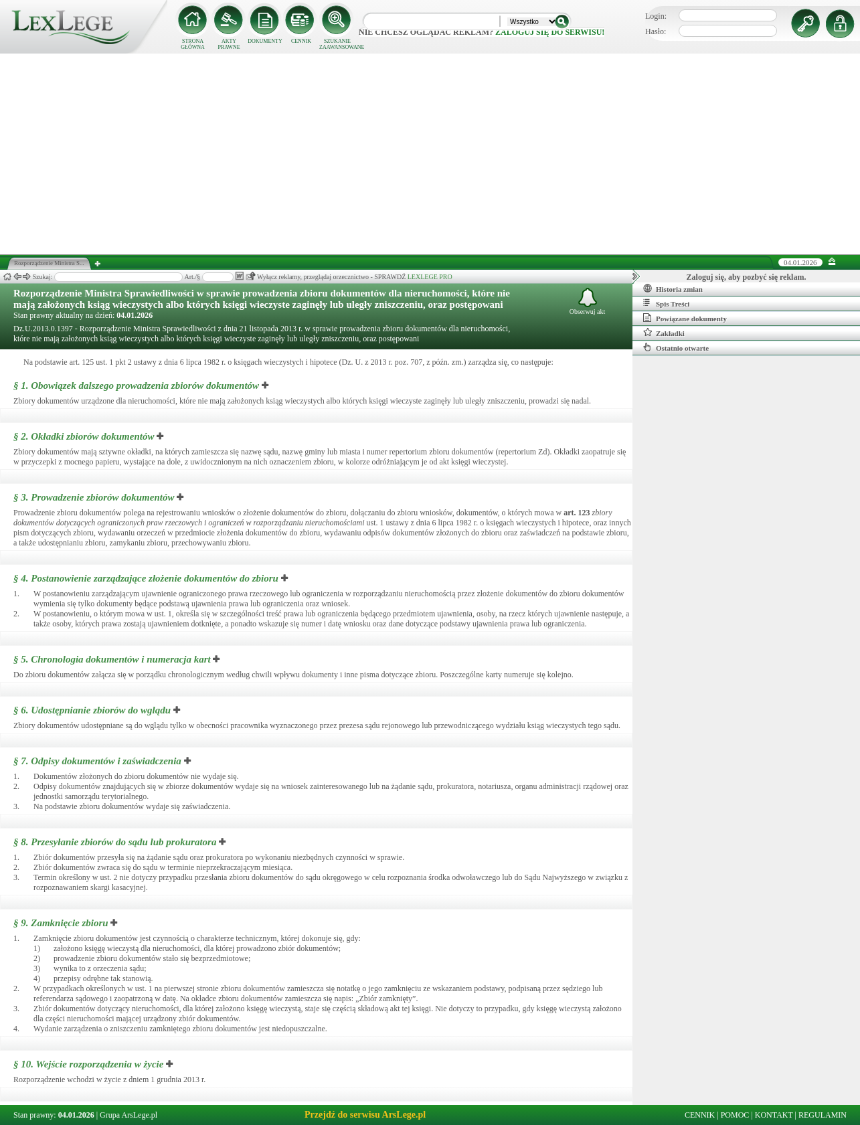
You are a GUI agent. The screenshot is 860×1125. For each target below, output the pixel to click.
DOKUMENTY (265, 41)
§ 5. (112, 659)
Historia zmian (673, 288)
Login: (656, 16)
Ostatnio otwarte (676, 347)
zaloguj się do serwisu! (549, 32)
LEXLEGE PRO (430, 276)
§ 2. (83, 436)
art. (577, 512)
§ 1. (136, 385)
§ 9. (60, 923)
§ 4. (145, 578)
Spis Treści (666, 303)
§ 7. (97, 761)
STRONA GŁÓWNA (193, 44)
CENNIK (301, 41)
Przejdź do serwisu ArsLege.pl (365, 1115)
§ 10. (88, 1064)
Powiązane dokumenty (685, 318)
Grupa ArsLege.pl (128, 1115)
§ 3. (93, 497)
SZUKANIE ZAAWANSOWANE (337, 44)
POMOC (735, 1115)
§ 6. (92, 710)
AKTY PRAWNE (229, 44)
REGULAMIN (822, 1115)
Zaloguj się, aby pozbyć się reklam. (746, 277)
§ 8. (114, 842)
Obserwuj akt (588, 301)
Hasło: (655, 31)
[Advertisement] (430, 154)
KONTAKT (774, 1115)
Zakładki (664, 332)
